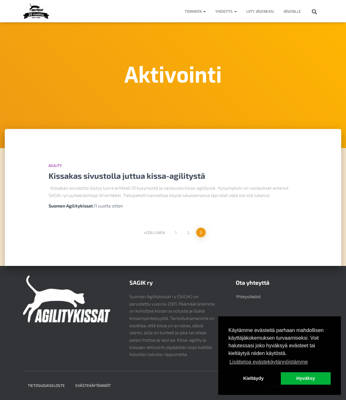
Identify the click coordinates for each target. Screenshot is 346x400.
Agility (55, 165)
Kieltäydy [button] (253, 378)
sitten (108, 205)
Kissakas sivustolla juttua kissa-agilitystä (127, 175)
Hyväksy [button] (305, 378)
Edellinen (155, 232)
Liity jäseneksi (260, 11)
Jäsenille (292, 11)
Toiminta (195, 11)
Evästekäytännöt (93, 385)
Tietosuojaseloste (46, 385)
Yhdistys (226, 11)
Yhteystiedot (248, 296)
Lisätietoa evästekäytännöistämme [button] (268, 362)
